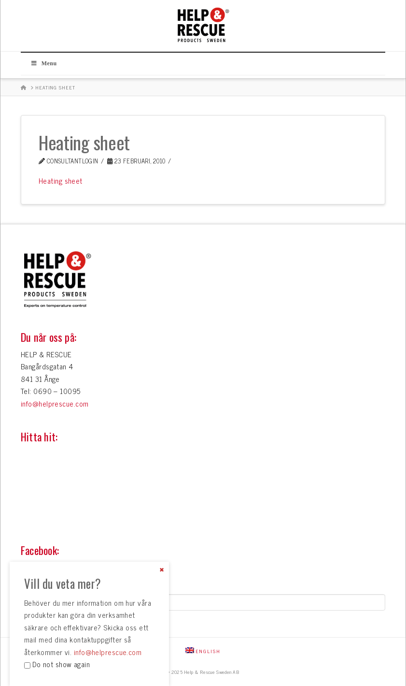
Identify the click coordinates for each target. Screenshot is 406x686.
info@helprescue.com (55, 403)
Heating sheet (61, 181)
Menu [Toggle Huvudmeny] (43, 63)
